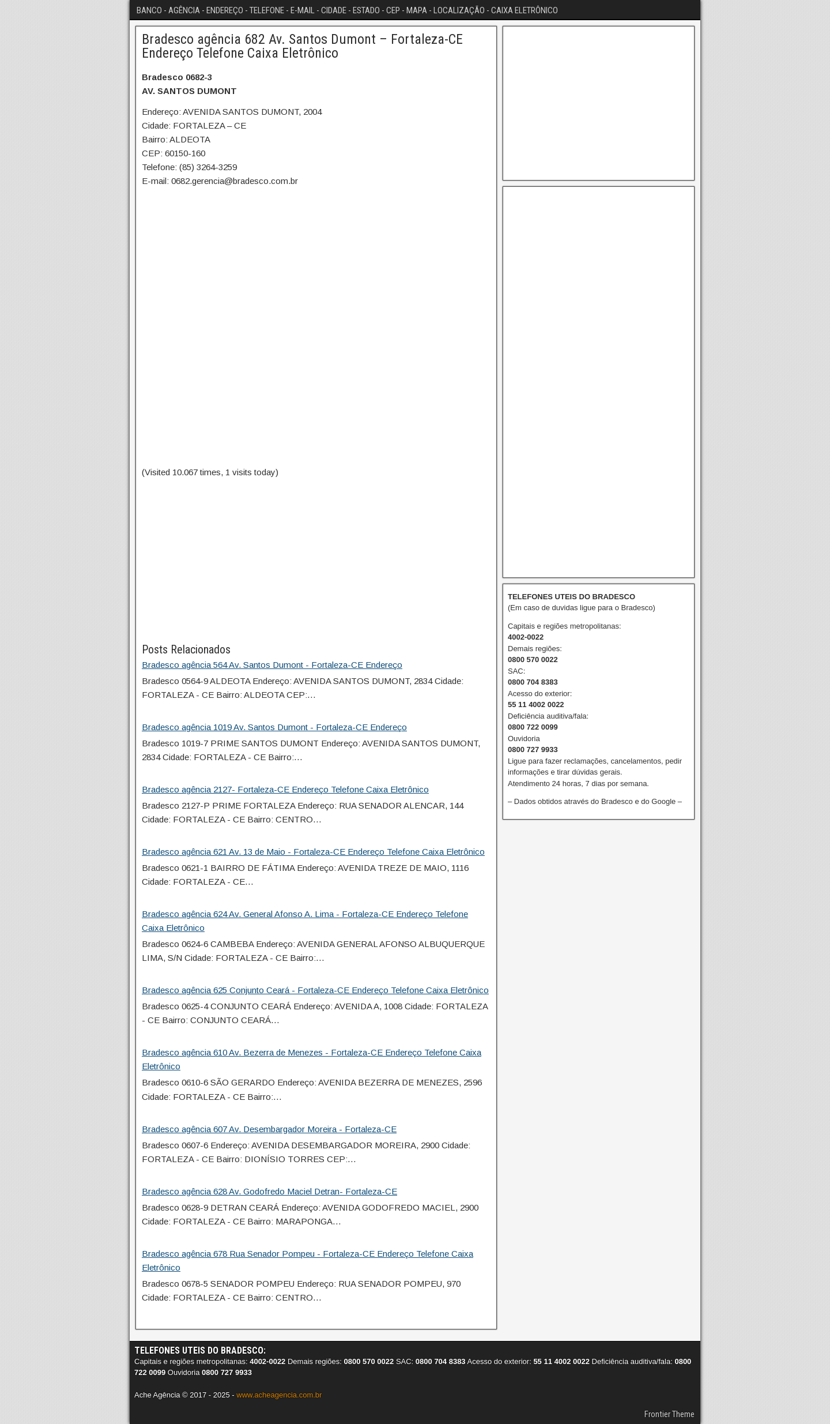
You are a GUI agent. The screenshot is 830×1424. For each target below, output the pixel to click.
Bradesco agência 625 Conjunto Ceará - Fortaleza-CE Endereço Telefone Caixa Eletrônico (315, 990)
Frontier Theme (669, 1414)
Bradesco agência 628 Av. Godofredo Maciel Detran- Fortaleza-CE (269, 1191)
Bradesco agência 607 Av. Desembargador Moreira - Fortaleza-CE (269, 1129)
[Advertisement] (316, 560)
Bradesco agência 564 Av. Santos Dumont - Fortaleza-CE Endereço (272, 665)
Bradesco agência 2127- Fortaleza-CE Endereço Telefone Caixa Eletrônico (285, 789)
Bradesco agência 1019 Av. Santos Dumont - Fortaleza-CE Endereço (274, 727)
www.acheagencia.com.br (279, 1395)
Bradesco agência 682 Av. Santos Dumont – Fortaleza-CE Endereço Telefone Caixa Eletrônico (302, 46)
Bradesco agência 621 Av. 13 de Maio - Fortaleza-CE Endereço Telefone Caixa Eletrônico (313, 851)
